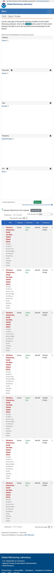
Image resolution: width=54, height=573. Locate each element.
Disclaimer (29, 570)
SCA (3, 172)
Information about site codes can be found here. (37, 205)
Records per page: (16, 218)
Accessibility (18, 570)
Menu (4, 11)
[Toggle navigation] (49, 11)
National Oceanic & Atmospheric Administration (20, 563)
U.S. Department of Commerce (14, 561)
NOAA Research (8, 566)
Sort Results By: (32, 214)
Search (38, 202)
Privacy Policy (6, 570)
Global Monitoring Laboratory (19, 4)
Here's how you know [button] (42, 1)
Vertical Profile (7, 139)
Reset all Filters (36, 210)
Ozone (4, 40)
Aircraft (4, 106)
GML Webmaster (29, 535)
